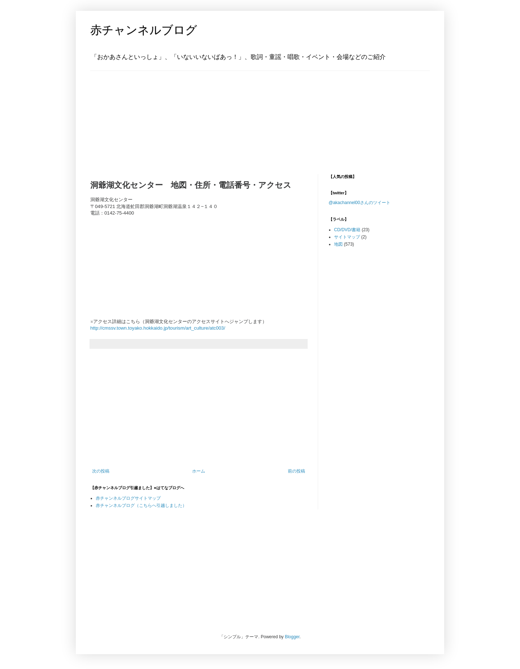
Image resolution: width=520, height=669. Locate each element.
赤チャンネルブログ (143, 30)
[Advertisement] (135, 116)
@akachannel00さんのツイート (359, 202)
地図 (338, 244)
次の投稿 (100, 471)
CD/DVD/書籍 (347, 229)
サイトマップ (347, 237)
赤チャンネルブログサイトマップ (128, 498)
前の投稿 (296, 471)
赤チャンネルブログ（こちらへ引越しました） (141, 505)
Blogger (292, 636)
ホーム (198, 471)
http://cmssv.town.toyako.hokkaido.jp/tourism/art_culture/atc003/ (157, 328)
